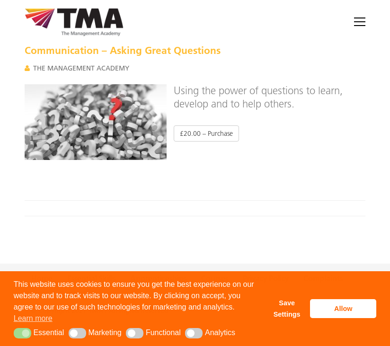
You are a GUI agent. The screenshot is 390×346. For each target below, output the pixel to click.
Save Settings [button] (287, 308)
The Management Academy (81, 68)
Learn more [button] (33, 318)
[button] (22, 333)
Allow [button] (343, 308)
